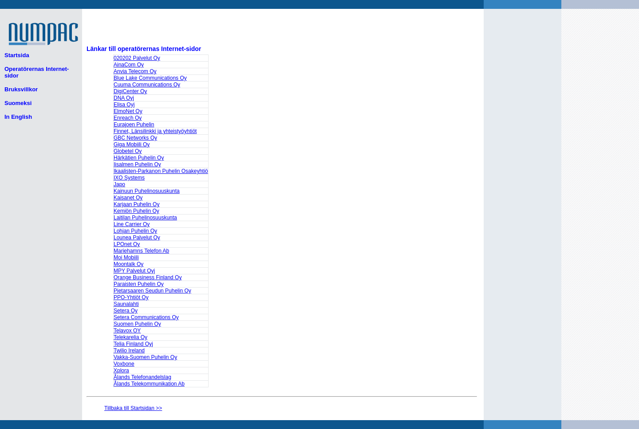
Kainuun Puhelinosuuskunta (147, 191)
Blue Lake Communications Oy (150, 78)
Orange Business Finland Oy (147, 277)
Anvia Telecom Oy (135, 71)
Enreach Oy (128, 118)
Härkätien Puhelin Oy (139, 158)
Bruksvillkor (21, 89)
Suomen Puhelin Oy (137, 324)
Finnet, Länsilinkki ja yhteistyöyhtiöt (155, 131)
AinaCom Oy (129, 65)
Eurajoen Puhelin (134, 124)
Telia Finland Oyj (133, 344)
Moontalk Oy (128, 264)
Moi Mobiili (126, 257)
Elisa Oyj (124, 104)
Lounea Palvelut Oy (137, 237)
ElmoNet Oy (128, 111)
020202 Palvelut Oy (137, 58)
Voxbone (124, 364)
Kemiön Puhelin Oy (136, 211)
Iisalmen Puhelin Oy (137, 164)
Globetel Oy (128, 151)
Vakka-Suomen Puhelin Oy (145, 357)
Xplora (121, 370)
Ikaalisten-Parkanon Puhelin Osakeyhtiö (161, 171)
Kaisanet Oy (128, 198)
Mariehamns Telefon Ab (141, 251)
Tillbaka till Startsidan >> (133, 408)
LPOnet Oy (127, 244)
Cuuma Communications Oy (147, 85)
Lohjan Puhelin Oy (135, 231)
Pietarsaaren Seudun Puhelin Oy (152, 291)
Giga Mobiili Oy (132, 144)
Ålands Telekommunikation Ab (149, 384)
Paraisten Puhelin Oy (139, 284)
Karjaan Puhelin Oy (136, 204)
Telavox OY (127, 331)
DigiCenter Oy (130, 91)
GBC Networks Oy (135, 138)
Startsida (16, 55)
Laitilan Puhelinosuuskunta (145, 217)
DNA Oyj (124, 98)
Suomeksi (18, 103)
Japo (119, 184)
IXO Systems (129, 178)
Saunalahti (126, 304)
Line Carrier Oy (132, 224)
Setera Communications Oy (146, 317)
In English (18, 116)
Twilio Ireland (129, 350)
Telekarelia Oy (130, 337)
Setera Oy (126, 311)
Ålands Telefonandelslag (142, 377)
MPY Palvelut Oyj (134, 271)
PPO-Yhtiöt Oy (131, 297)
